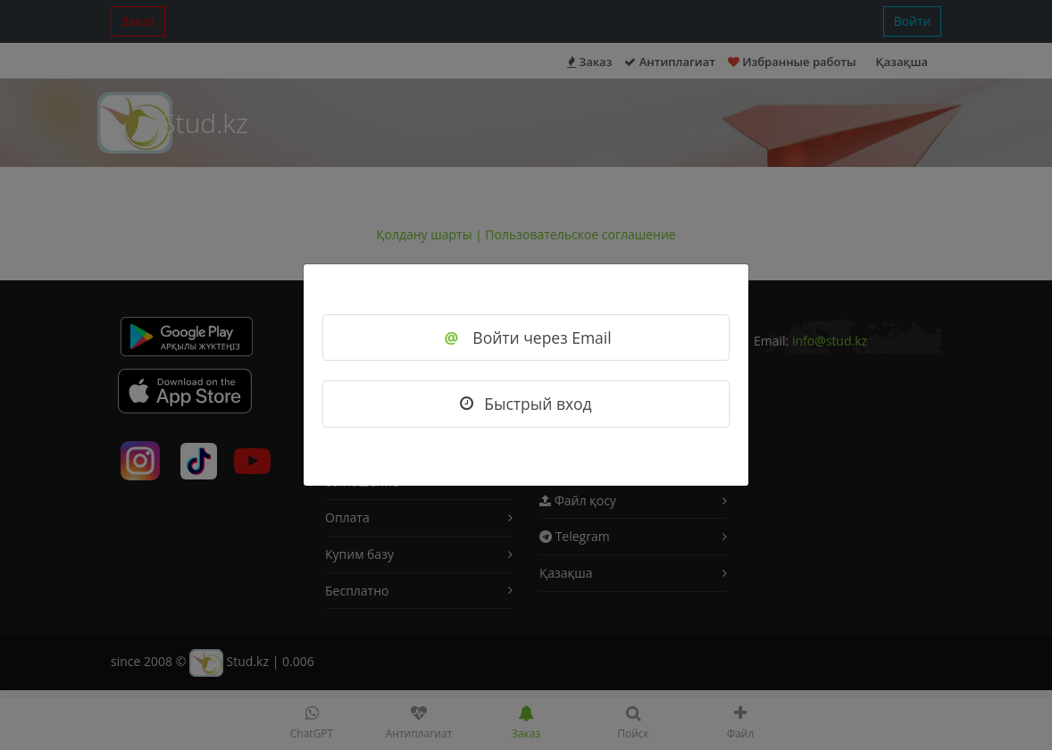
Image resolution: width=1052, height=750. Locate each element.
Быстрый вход (525, 403)
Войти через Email (525, 337)
